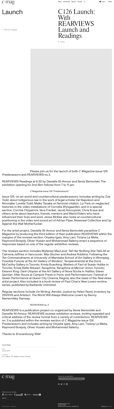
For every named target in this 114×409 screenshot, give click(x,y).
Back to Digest (10, 29)
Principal (109, 406)
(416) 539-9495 (62, 405)
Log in (102, 1)
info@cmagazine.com (64, 403)
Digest (73, 1)
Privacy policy (6, 406)
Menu (110, 1)
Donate (79, 1)
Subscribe (66, 1)
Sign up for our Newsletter (65, 376)
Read (60, 1)
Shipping (13, 406)
